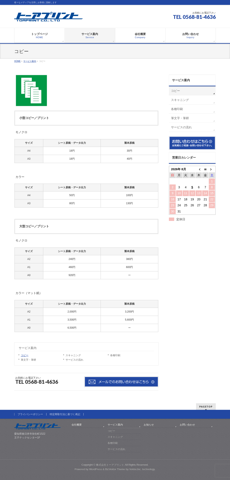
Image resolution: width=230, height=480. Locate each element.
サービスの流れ (74, 359)
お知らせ (149, 424)
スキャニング (73, 355)
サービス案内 (27, 348)
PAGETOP (206, 406)
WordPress (95, 469)
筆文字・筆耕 (28, 359)
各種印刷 (115, 355)
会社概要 (77, 424)
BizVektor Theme (115, 469)
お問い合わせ (187, 424)
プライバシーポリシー (30, 414)
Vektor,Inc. (135, 469)
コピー (24, 355)
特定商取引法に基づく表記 (65, 414)
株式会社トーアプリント (110, 464)
